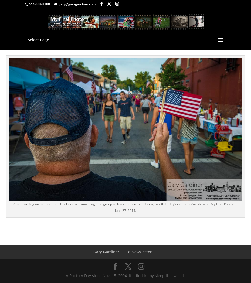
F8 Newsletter (139, 251)
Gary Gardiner (106, 251)
